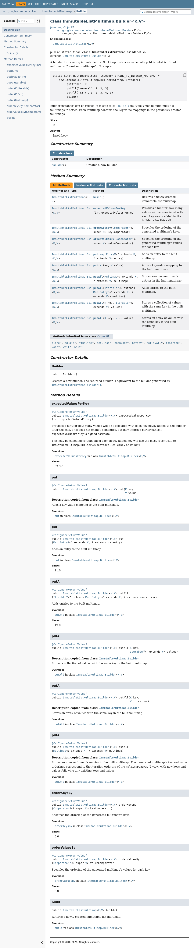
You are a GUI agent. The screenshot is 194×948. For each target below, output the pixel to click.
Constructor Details (16, 47)
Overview (8, 4)
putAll (98, 276)
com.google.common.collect (20, 11)
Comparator (120, 227)
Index (64, 4)
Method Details (13, 59)
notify (137, 342)
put (95, 254)
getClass (103, 342)
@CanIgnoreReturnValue (68, 411)
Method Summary (15, 41)
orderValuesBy (103, 238)
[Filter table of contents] (25, 21)
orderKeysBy (102, 227)
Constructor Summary (18, 35)
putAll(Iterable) (16, 82)
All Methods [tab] (61, 185)
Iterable (111, 287)
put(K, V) (12, 70)
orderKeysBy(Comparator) (23, 106)
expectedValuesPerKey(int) (24, 65)
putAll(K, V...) (15, 94)
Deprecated (51, 4)
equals (69, 342)
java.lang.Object (61, 27)
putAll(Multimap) (17, 100)
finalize (85, 342)
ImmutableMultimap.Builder (83, 55)
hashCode (120, 342)
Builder (81, 11)
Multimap (111, 276)
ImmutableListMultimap (57, 11)
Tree (38, 4)
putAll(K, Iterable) (18, 88)
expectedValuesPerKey (109, 208)
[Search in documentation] (165, 11)
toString (172, 342)
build (97, 197)
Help (85, 4)
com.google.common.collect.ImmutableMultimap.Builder (94, 30)
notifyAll (154, 342)
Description (12, 29)
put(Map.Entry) (16, 76)
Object (102, 336)
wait (55, 347)
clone (56, 342)
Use (30, 4)
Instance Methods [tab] (89, 185)
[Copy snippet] (180, 75)
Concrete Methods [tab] (122, 185)
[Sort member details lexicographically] (39, 21)
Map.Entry (107, 254)
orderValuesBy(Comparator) (24, 112)
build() (11, 117)
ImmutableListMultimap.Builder (75, 208)
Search (74, 4)
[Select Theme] (92, 4)
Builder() (12, 53)
